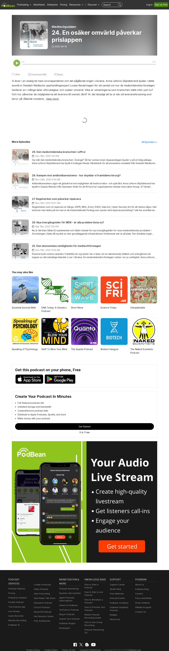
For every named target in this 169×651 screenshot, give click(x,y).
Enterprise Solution (17, 598)
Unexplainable (137, 308)
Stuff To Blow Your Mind (53, 349)
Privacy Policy (37, 645)
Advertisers (38, 4)
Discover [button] (89, 4)
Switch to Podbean (67, 605)
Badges (113, 615)
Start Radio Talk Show (44, 598)
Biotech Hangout (109, 349)
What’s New (115, 589)
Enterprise (51, 4)
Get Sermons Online (43, 617)
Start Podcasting (41, 594)
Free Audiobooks (41, 621)
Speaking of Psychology (24, 349)
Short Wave (77, 308)
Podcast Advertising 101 (95, 627)
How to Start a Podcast (94, 585)
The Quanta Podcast (81, 349)
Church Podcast (41, 607)
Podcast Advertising (68, 589)
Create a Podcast (42, 585)
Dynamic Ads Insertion (69, 593)
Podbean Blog (141, 589)
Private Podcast (15, 602)
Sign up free (162, 4)
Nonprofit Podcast (42, 612)
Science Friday (108, 308)
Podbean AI (13, 625)
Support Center (117, 585)
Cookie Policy (54, 645)
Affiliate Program (142, 607)
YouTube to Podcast (68, 610)
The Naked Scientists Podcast (141, 351)
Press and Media (143, 598)
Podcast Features (16, 589)
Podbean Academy (118, 603)
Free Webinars (116, 594)
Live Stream (13, 612)
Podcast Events (117, 598)
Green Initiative (142, 603)
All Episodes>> (150, 142)
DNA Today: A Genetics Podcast (53, 310)
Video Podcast (40, 589)
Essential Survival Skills (24, 308)
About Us (139, 585)
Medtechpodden (63, 26)
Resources (115, 619)
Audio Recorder (15, 616)
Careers (138, 594)
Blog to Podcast (66, 614)
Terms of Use (70, 645)
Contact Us (140, 612)
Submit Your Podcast (68, 619)
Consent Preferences (89, 645)
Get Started (84, 426)
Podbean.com (130, 645)
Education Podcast (42, 603)
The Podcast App (16, 607)
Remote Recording (16, 621)
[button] (23, 4)
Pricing (61, 4)
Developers (64, 628)
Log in (150, 4)
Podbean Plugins (67, 624)
